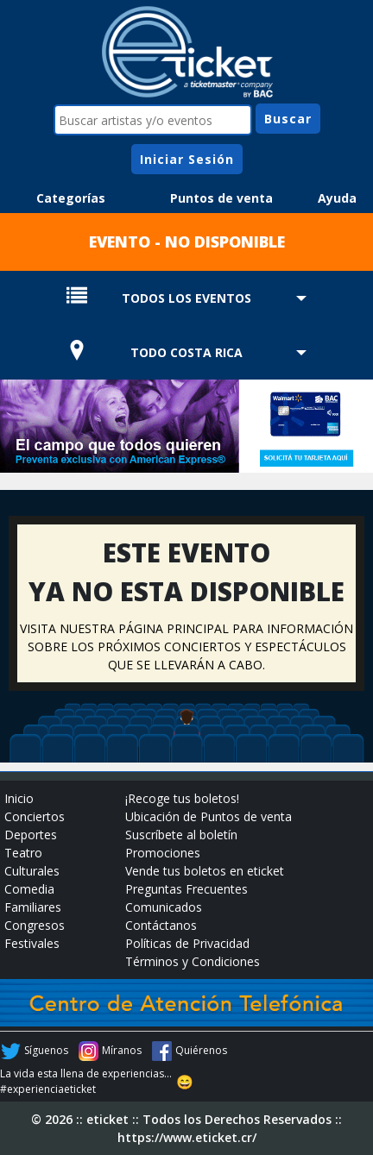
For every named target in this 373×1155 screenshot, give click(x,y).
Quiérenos (201, 1050)
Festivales (32, 943)
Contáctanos (161, 925)
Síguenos (46, 1050)
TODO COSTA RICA (186, 352)
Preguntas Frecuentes (186, 889)
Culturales (32, 871)
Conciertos (34, 816)
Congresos (34, 925)
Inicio (19, 798)
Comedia (29, 889)
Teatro (23, 852)
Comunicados (163, 907)
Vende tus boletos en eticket (204, 871)
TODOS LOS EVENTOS (186, 298)
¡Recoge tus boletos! (182, 798)
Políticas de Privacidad (187, 943)
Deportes (30, 834)
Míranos (122, 1050)
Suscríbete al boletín (181, 834)
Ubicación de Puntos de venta (208, 816)
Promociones (162, 852)
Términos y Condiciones (192, 961)
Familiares (32, 907)
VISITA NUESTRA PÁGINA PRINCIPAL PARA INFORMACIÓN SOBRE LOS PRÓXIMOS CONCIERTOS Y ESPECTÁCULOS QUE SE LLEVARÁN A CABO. (186, 646)
